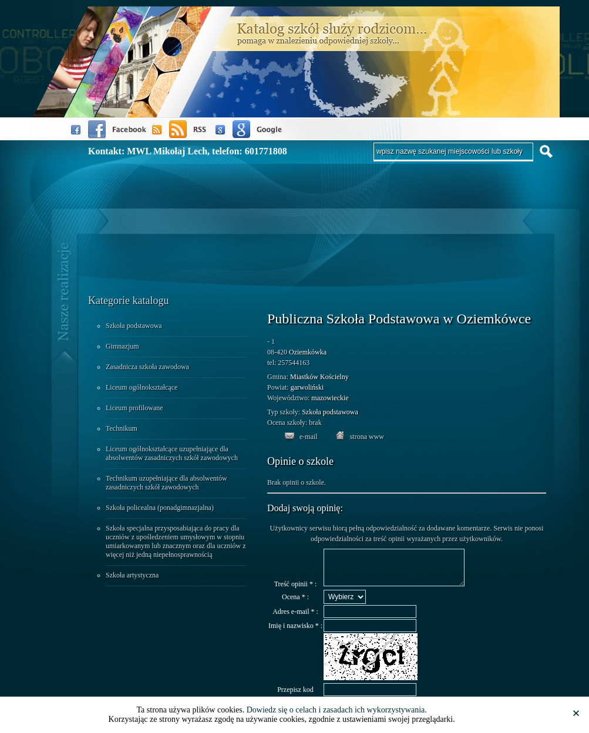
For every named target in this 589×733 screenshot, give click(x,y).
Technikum (121, 428)
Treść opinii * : (295, 591)
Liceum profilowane (134, 408)
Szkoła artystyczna (132, 575)
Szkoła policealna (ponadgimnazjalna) (160, 508)
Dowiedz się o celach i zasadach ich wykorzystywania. (337, 709)
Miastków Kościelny (319, 377)
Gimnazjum (122, 346)
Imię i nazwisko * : (295, 633)
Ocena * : (295, 604)
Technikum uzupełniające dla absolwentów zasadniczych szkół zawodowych (166, 482)
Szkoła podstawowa (134, 326)
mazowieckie (329, 398)
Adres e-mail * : (295, 618)
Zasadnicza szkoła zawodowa (147, 367)
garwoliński (307, 387)
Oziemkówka (308, 352)
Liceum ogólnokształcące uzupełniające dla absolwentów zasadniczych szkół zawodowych (172, 453)
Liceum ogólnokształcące (141, 387)
